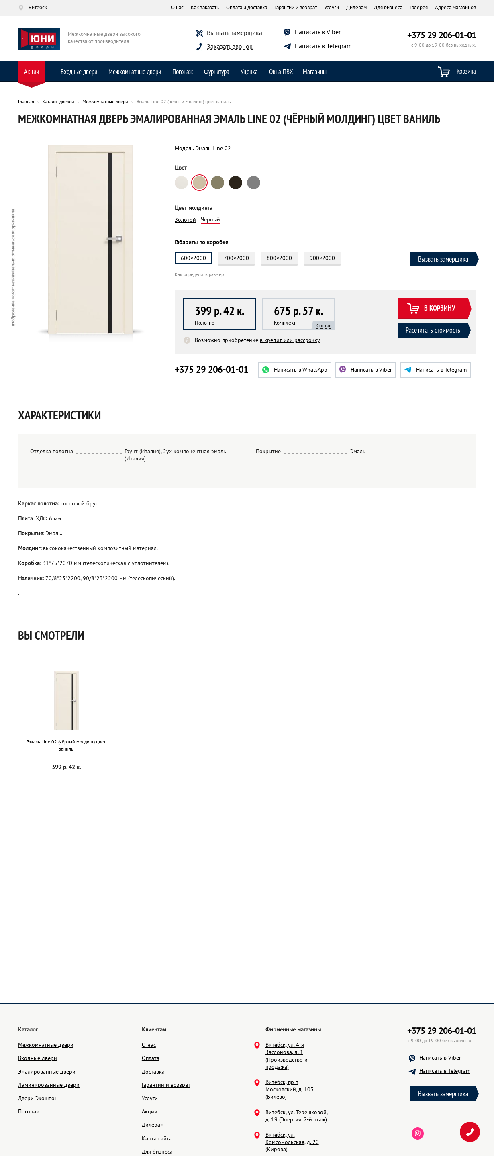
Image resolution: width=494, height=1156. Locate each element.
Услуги (331, 7)
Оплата (150, 1058)
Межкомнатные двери (134, 71)
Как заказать (205, 7)
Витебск (38, 7)
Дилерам (356, 7)
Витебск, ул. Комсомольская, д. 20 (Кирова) (292, 1142)
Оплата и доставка (246, 7)
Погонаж (182, 71)
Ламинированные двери (49, 1084)
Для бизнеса (388, 7)
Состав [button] (323, 326)
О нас (177, 7)
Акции (31, 71)
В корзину (430, 308)
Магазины (315, 71)
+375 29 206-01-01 (441, 35)
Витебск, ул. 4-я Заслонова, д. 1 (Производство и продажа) (286, 1055)
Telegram (435, 369)
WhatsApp (294, 369)
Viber (365, 369)
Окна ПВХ (281, 71)
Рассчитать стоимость (433, 330)
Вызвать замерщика (234, 32)
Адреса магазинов (455, 7)
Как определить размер (199, 274)
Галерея (419, 7)
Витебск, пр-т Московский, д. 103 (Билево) (289, 1089)
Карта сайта (157, 1138)
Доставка (153, 1071)
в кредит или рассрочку (290, 340)
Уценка (249, 71)
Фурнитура (216, 71)
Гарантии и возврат (295, 7)
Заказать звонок (230, 46)
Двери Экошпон (38, 1098)
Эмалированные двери (47, 1071)
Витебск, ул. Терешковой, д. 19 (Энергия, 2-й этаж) (296, 1116)
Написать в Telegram (323, 46)
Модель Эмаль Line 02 (203, 148)
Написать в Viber (317, 32)
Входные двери (79, 71)
